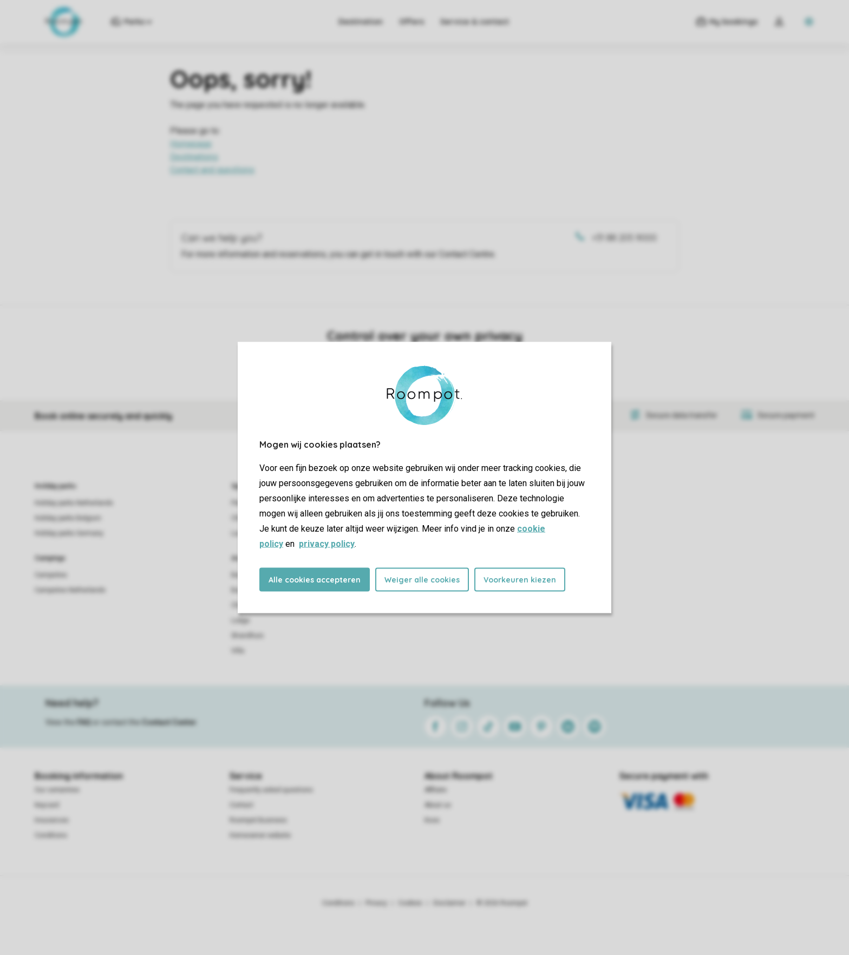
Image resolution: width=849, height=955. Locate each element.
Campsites (51, 575)
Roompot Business (258, 820)
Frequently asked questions (271, 790)
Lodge (240, 620)
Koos (432, 820)
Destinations (194, 157)
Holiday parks (55, 486)
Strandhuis (247, 635)
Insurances (52, 820)
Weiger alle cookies (422, 580)
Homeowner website (260, 835)
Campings (50, 558)
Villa (237, 651)
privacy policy (327, 544)
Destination (360, 22)
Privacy (376, 903)
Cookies (410, 903)
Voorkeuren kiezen (520, 580)
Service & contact (474, 22)
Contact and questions (212, 170)
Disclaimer (449, 903)
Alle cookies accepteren (315, 580)
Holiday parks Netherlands (74, 503)
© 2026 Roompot (501, 903)
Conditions (51, 835)
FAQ (84, 722)
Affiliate (435, 790)
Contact (241, 805)
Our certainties (57, 790)
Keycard (47, 805)
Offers (411, 22)
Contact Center (169, 722)
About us (437, 805)
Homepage (191, 144)
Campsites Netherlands (70, 590)
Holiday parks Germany (69, 533)
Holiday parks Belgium (68, 518)
